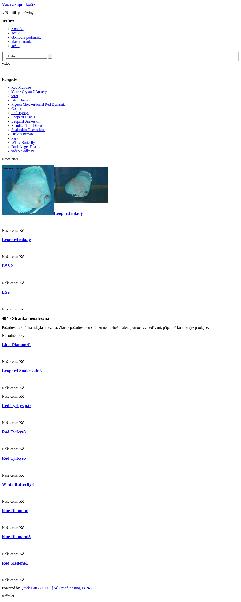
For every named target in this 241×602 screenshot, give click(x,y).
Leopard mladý (68, 213)
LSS (6, 292)
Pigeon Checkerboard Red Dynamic (38, 104)
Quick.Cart (29, 588)
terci (14, 96)
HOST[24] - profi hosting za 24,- (67, 588)
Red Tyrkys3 (14, 431)
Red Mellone (21, 87)
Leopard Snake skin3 (22, 370)
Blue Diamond (22, 100)
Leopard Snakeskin (25, 121)
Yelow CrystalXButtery (29, 92)
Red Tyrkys (20, 113)
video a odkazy (22, 151)
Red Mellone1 (15, 563)
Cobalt (16, 109)
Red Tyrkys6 (14, 458)
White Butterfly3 (18, 484)
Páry (14, 138)
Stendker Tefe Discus (27, 126)
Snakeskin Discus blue (28, 130)
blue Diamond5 (16, 536)
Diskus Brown (22, 134)
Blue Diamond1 (16, 344)
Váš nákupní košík (19, 4)
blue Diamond (15, 510)
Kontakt (17, 29)
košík (15, 33)
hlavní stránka (21, 42)
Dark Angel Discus (25, 147)
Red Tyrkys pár (16, 405)
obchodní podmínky (26, 37)
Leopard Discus (23, 117)
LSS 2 (7, 265)
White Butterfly (23, 142)
